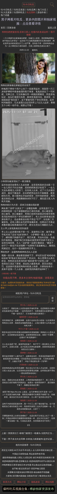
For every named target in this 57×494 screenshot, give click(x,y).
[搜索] (51, 3)
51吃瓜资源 (19, 9)
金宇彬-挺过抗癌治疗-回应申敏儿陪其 (28, 468)
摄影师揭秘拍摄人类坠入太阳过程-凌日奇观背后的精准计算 (28, 457)
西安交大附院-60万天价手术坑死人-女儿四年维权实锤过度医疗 (29, 450)
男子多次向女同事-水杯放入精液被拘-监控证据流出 (32, 439)
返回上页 (52, 27)
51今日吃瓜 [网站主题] (28, 4)
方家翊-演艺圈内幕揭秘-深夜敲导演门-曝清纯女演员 (28, 476)
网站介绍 (21, 482)
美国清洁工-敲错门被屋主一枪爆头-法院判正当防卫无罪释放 (32, 433)
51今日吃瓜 (6, 9)
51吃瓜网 (31, 9)
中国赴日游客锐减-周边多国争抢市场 (28, 454)
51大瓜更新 (6, 12)
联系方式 (7, 482)
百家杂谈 (11, 27)
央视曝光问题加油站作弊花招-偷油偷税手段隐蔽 (28, 472)
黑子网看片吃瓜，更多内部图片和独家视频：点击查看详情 (28, 21)
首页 (3, 27)
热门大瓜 (42, 9)
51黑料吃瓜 (19, 12)
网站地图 (49, 482)
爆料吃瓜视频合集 (15, 488)
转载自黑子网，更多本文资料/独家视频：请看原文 (28, 277)
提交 (53, 299)
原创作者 (41, 12)
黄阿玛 (34, 50)
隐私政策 (35, 482)
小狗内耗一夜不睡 (9, 274)
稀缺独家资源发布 (42, 488)
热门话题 (5, 15)
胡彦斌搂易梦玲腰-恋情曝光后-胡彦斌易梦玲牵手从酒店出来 (28, 461)
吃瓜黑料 (31, 12)
